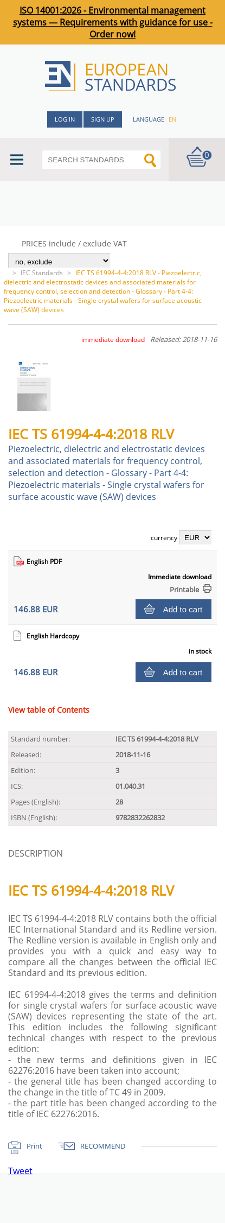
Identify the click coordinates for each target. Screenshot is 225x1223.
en (172, 119)
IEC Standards (42, 272)
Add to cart (183, 609)
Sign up (102, 119)
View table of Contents (48, 710)
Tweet (20, 1171)
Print (34, 1146)
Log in (65, 119)
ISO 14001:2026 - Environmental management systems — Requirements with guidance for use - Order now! (113, 22)
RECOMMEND (102, 1146)
